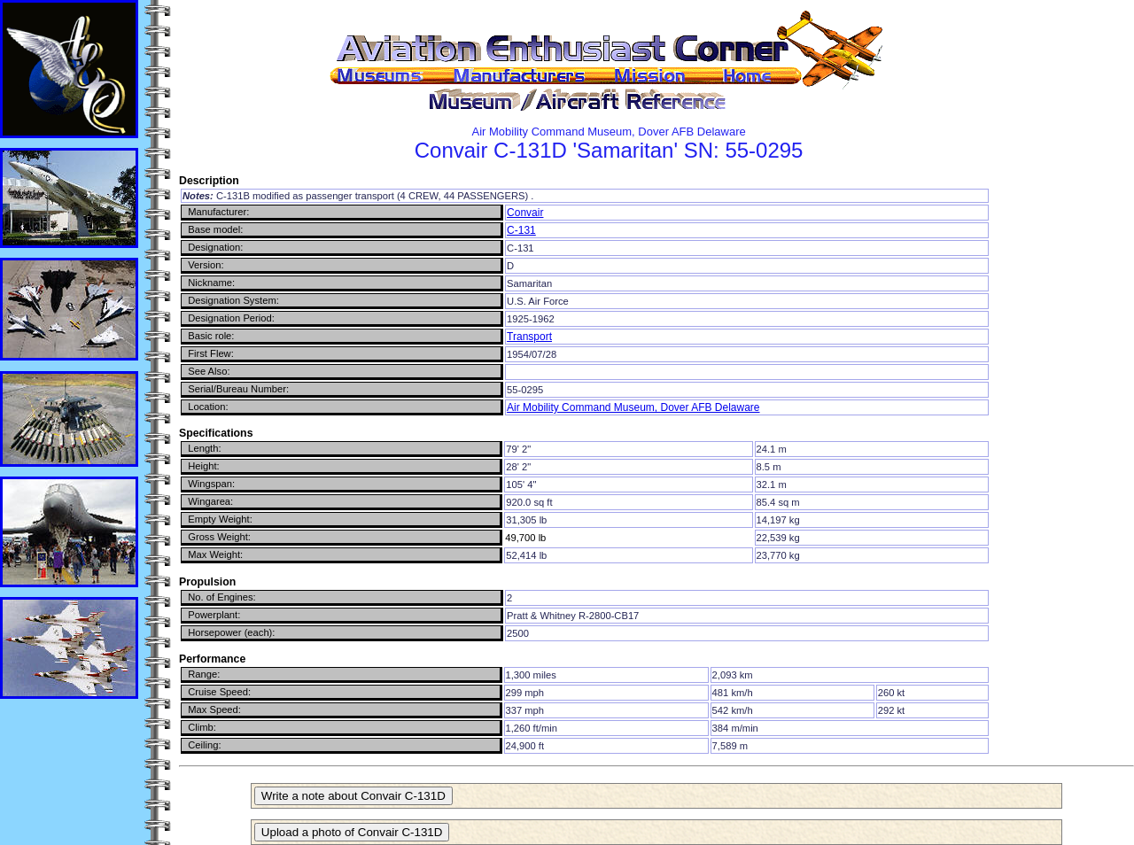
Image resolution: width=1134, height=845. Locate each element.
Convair (525, 212)
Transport (529, 336)
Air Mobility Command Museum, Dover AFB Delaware (633, 407)
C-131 (521, 230)
